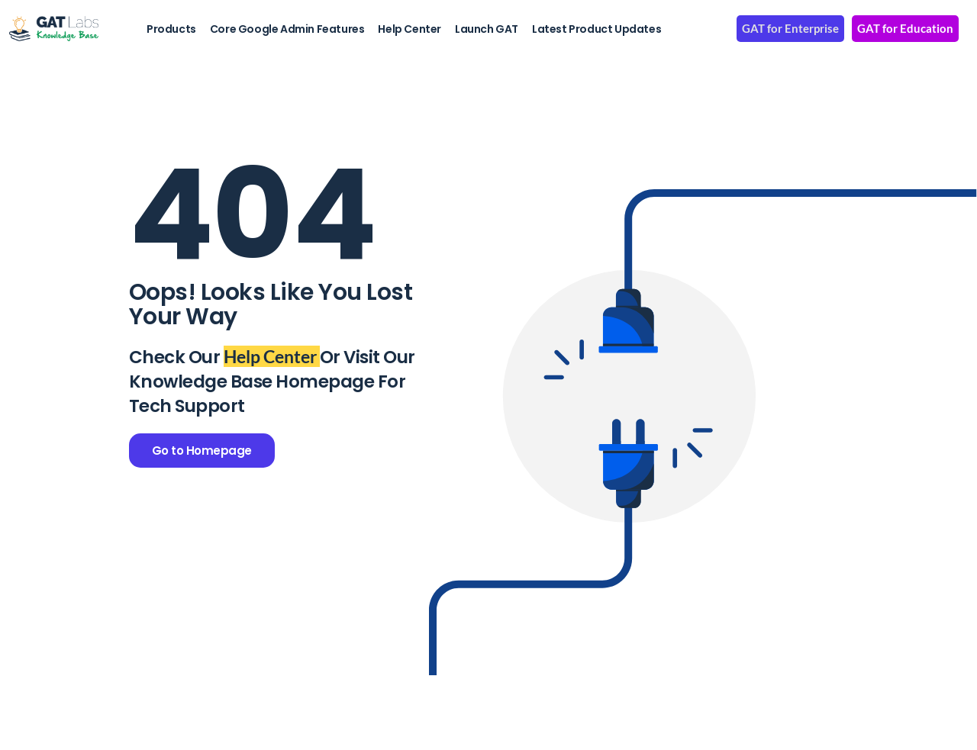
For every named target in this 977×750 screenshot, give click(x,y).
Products (171, 29)
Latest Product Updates (596, 29)
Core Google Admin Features (287, 29)
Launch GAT (486, 29)
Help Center (409, 29)
